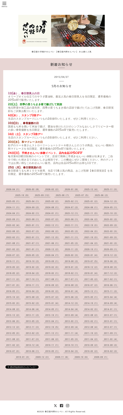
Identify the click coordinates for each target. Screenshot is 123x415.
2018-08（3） (111, 267)
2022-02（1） (13, 237)
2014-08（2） (13, 309)
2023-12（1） (72, 213)
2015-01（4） (52, 303)
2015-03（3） (13, 303)
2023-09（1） (13, 219)
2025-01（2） (91, 201)
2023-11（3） (91, 213)
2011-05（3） (72, 339)
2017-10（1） (33, 279)
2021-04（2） (91, 243)
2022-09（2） (111, 225)
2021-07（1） (33, 243)
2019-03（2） (33, 267)
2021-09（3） (111, 237)
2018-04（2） (33, 273)
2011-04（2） (91, 339)
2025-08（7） (63, 195)
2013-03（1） (72, 321)
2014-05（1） (52, 309)
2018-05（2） (13, 273)
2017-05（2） (91, 279)
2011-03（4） (111, 339)
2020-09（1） (111, 249)
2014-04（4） (72, 309)
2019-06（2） (111, 261)
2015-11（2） (111, 291)
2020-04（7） (52, 255)
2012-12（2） (13, 327)
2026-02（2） (52, 189)
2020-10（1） (91, 249)
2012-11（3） (33, 327)
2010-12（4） (33, 345)
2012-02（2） (33, 333)
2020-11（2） (72, 249)
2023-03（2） (111, 219)
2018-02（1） (72, 273)
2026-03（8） (33, 189)
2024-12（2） (111, 201)
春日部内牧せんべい (54, 411)
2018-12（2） (91, 267)
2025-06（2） (102, 195)
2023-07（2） (52, 219)
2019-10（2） (33, 261)
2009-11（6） (62, 357)
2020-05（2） (33, 255)
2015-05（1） (91, 297)
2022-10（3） (91, 225)
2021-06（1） (52, 243)
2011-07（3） (33, 339)
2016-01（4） (72, 291)
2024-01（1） (52, 213)
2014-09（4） (111, 303)
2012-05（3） (13, 333)
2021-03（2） (111, 243)
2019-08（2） (72, 261)
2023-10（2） (111, 213)
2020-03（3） (72, 255)
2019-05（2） (13, 267)
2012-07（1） (111, 327)
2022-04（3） (91, 231)
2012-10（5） (52, 327)
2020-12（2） (52, 249)
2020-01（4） (91, 255)
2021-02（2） (13, 249)
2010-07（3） (13, 351)
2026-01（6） (72, 189)
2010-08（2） (111, 345)
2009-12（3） (43, 357)
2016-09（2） (52, 285)
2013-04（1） (52, 321)
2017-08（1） (52, 279)
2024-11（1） (13, 207)
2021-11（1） (72, 237)
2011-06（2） (52, 339)
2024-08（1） (52, 207)
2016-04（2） (33, 291)
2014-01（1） (111, 309)
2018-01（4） (91, 273)
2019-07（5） (91, 261)
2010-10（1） (72, 345)
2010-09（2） (91, 345)
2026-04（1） (13, 189)
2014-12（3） (72, 303)
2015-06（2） (72, 297)
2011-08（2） (13, 339)
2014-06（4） (33, 309)
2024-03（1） (33, 213)
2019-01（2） (72, 267)
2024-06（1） (91, 207)
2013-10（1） (52, 315)
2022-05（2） (72, 231)
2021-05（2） (72, 243)
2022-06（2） (52, 231)
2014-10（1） (91, 303)
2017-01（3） (13, 285)
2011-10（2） (91, 333)
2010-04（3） (72, 351)
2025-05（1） (13, 201)
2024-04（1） (13, 213)
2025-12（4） (91, 189)
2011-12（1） (52, 333)
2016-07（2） (91, 285)
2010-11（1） (52, 345)
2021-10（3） (91, 237)
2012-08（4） (91, 327)
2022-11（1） (72, 225)
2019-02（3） (52, 267)
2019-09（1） (52, 261)
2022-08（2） (13, 231)
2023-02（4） (13, 225)
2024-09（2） (33, 207)
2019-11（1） (13, 261)
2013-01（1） (111, 321)
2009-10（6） (82, 357)
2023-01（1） (33, 225)
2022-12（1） (52, 225)
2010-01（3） (23, 357)
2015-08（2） (33, 297)
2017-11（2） (13, 279)
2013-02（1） (91, 321)
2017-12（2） (111, 273)
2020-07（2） (13, 255)
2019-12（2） (111, 255)
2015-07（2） (52, 297)
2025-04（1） (33, 201)
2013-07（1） (111, 315)
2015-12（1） (91, 291)
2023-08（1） (33, 219)
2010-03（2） (91, 351)
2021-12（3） (52, 237)
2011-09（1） (111, 333)
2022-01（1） (33, 237)
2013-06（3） (13, 321)
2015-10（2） (13, 297)
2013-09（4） (72, 315)
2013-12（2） (13, 315)
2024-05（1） (111, 207)
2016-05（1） (13, 291)
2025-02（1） (72, 201)
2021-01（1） (33, 249)
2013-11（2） (33, 315)
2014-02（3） (91, 309)
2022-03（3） (111, 231)
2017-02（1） (111, 279)
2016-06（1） (111, 285)
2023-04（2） (91, 219)
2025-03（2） (52, 201)
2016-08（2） (72, 285)
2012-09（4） (72, 327)
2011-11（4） (72, 333)
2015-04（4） (111, 297)
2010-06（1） (33, 351)
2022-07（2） (33, 231)
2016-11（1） (33, 285)
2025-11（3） (111, 189)
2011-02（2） (13, 345)
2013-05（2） (33, 321)
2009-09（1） (101, 357)
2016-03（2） (52, 291)
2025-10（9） (22, 195)
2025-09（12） (42, 195)
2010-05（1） (52, 351)
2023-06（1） (72, 219)
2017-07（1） (72, 279)
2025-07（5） (82, 195)
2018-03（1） (52, 273)
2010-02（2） (111, 351)
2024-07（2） (72, 207)
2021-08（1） (13, 243)
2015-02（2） (33, 303)
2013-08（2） (91, 315)
